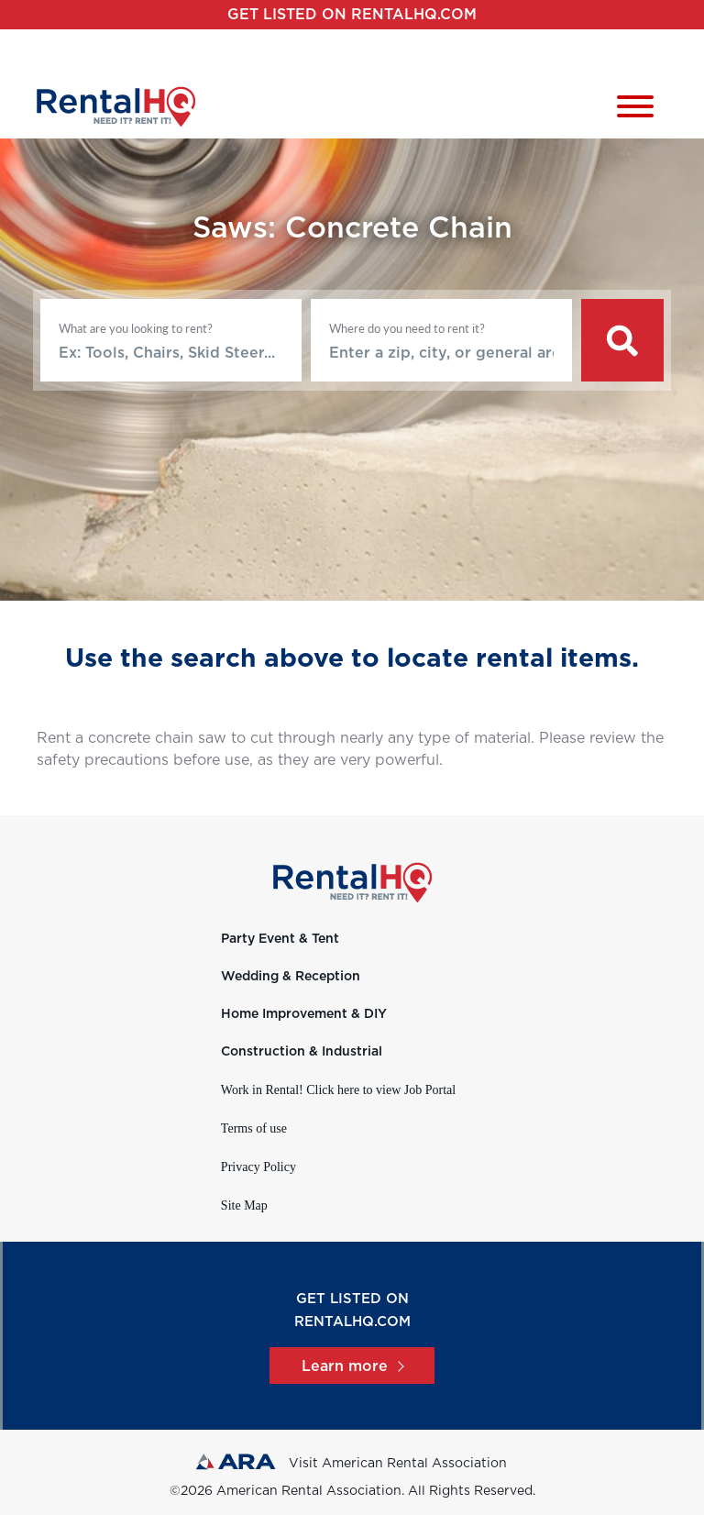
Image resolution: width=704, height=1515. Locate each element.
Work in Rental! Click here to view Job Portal (338, 1090)
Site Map (244, 1205)
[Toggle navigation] (635, 110)
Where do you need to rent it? (407, 328)
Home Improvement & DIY (304, 1014)
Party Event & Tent (280, 939)
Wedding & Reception (290, 976)
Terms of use (254, 1128)
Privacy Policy (258, 1167)
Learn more (352, 1366)
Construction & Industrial (301, 1051)
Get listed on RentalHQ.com (352, 14)
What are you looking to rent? (136, 328)
